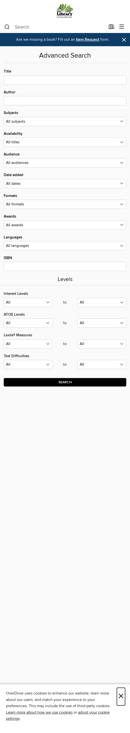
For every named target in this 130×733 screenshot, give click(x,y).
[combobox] (55, 27)
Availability (65, 139)
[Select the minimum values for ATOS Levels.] (28, 323)
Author (65, 97)
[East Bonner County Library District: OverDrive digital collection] (65, 10)
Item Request (87, 39)
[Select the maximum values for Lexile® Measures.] (102, 343)
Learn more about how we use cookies (39, 712)
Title (65, 76)
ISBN (65, 263)
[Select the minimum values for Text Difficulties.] (28, 364)
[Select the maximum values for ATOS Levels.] (102, 323)
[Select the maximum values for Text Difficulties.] (102, 364)
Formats (65, 201)
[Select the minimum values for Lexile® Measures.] (28, 343)
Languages (65, 242)
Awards (65, 222)
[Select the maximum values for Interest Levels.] (102, 302)
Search (65, 382)
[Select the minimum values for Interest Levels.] (28, 302)
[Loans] (111, 28)
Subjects (65, 118)
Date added (65, 180)
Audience (65, 159)
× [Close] (121, 696)
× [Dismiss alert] (124, 40)
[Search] (7, 27)
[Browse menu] (121, 27)
